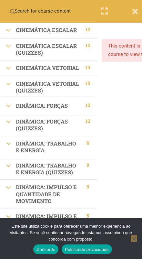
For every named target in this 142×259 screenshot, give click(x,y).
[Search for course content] (12, 11)
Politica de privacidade (87, 249)
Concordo (45, 249)
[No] (134, 238)
